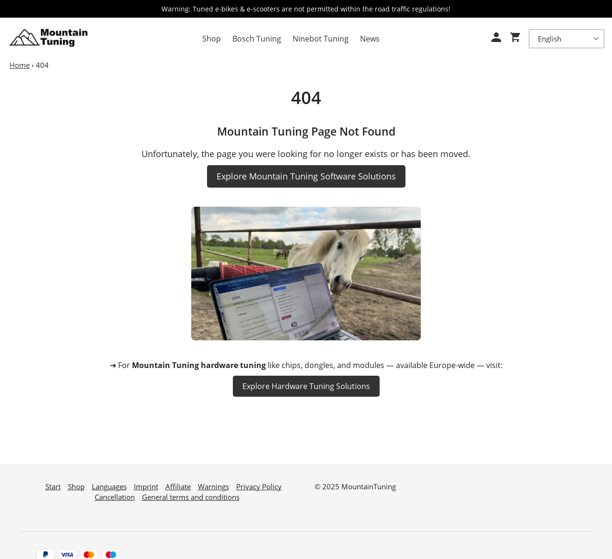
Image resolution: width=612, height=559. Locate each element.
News (370, 38)
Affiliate (178, 482)
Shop (211, 38)
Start (53, 482)
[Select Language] (566, 38)
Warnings (213, 482)
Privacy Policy (259, 482)
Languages (109, 482)
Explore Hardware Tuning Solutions (306, 386)
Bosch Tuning (256, 38)
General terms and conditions (191, 492)
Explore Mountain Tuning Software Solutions (306, 176)
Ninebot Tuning (321, 38)
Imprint (146, 482)
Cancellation (115, 492)
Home (20, 65)
